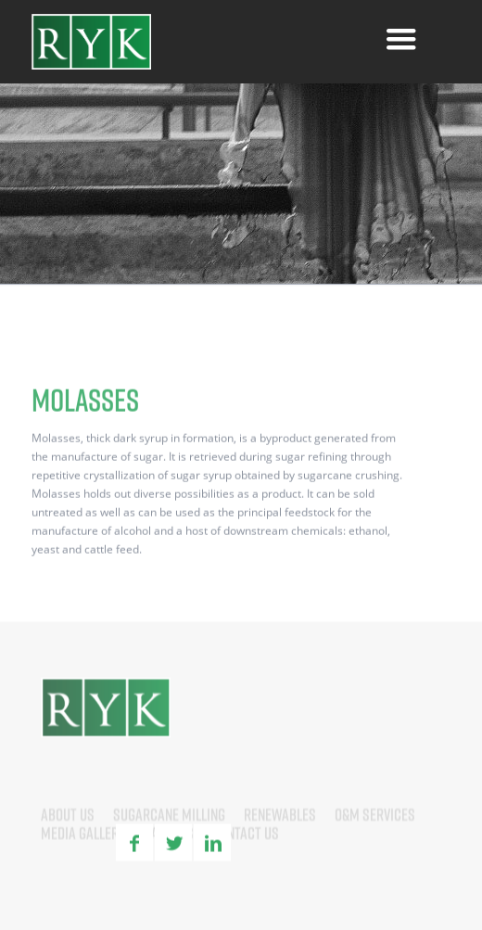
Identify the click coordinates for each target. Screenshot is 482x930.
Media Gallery (83, 853)
